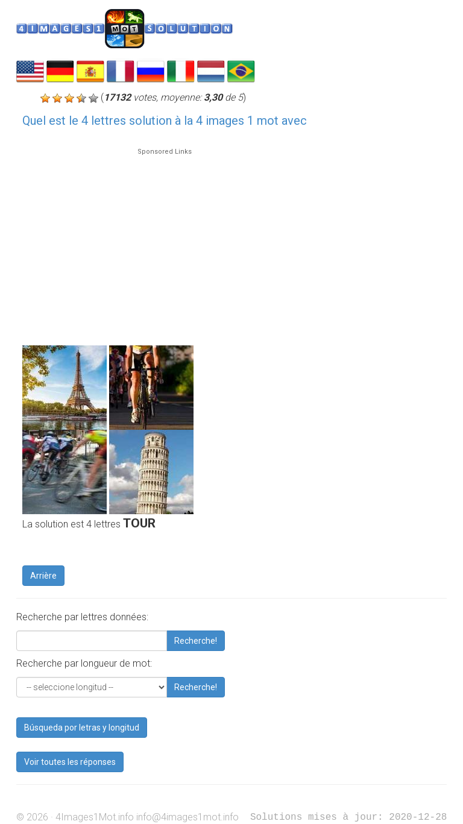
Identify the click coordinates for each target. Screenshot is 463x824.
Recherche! (195, 641)
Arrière (43, 575)
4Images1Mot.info (94, 817)
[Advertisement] (164, 241)
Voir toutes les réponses (70, 762)
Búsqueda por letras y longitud (81, 727)
